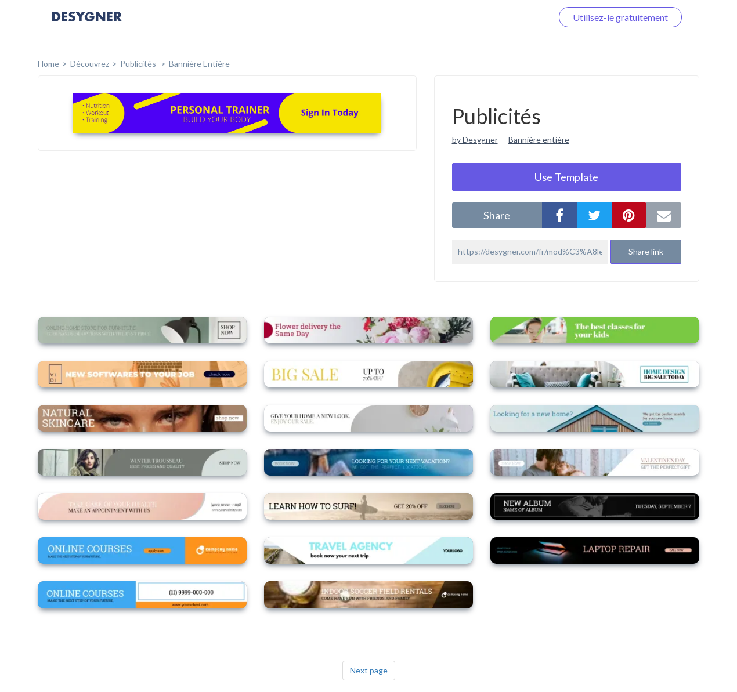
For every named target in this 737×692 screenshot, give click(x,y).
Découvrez (89, 63)
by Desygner (475, 139)
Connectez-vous (505, 17)
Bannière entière (199, 63)
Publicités (139, 63)
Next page (369, 670)
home (48, 63)
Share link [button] (645, 251)
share (496, 215)
